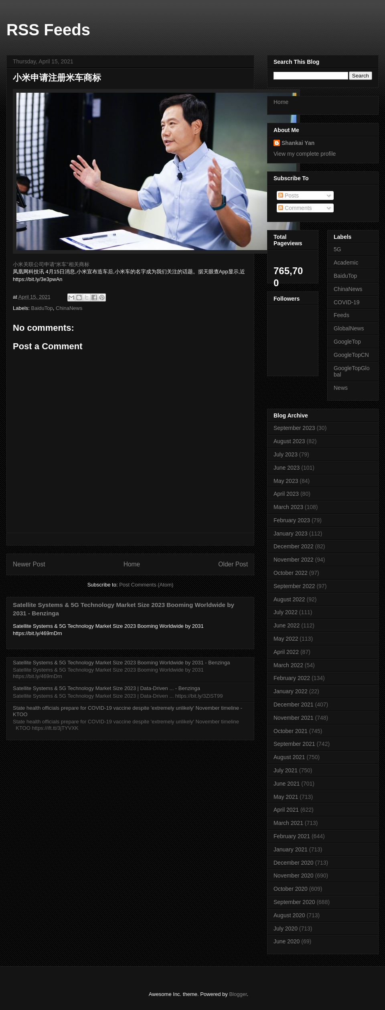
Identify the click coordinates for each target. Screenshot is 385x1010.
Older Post (233, 564)
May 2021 (286, 797)
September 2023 (294, 428)
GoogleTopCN (351, 355)
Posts (288, 195)
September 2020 (294, 902)
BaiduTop (42, 308)
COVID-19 (347, 302)
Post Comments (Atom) (146, 585)
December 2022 (294, 546)
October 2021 (291, 731)
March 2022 (288, 665)
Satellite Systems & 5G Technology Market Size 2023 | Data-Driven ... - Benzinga (106, 688)
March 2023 (288, 507)
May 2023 (286, 481)
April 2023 (286, 494)
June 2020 (287, 941)
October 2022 (291, 573)
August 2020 (289, 915)
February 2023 (292, 520)
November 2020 (294, 875)
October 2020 (291, 889)
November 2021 (294, 718)
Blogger (238, 994)
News (341, 388)
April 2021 (286, 809)
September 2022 (294, 586)
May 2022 (286, 638)
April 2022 (286, 652)
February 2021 (292, 836)
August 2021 (289, 757)
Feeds (341, 315)
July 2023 (286, 454)
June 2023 (287, 467)
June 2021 (287, 783)
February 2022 (292, 678)
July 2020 (286, 928)
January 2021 (291, 849)
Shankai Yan (298, 143)
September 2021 (294, 744)
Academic (346, 262)
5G (337, 249)
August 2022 (289, 599)
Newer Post (29, 564)
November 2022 (294, 559)
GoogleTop (347, 341)
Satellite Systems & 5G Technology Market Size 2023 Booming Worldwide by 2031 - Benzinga (121, 663)
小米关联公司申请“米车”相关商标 (51, 264)
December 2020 (294, 862)
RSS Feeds (48, 30)
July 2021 (286, 770)
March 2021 (288, 823)
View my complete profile (305, 154)
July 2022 (286, 612)
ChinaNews (69, 308)
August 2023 (289, 441)
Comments (295, 208)
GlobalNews (349, 328)
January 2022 (291, 691)
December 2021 (294, 704)
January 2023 (291, 533)
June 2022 (287, 625)
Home (132, 564)
